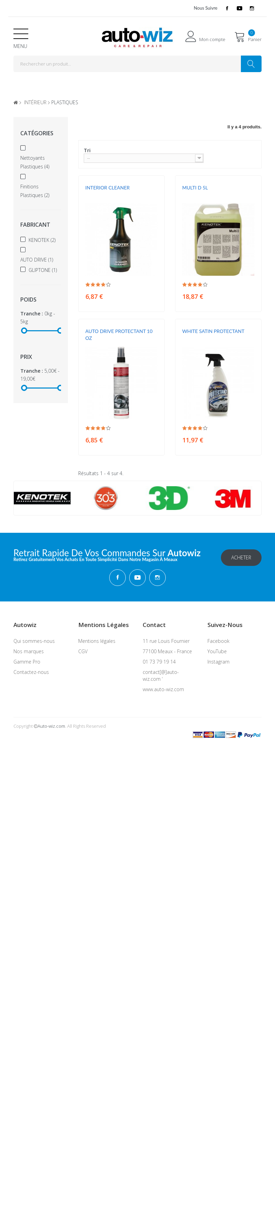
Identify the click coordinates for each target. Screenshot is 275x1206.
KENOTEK (42, 240)
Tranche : (31, 314)
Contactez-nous (31, 671)
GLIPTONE (43, 270)
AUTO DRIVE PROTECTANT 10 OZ (119, 334)
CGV (83, 650)
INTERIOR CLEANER (107, 187)
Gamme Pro (26, 660)
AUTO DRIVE (36, 259)
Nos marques (28, 650)
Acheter (241, 556)
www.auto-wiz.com (163, 688)
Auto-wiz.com (51, 725)
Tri (87, 150)
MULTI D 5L (195, 187)
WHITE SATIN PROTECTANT (213, 331)
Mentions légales (96, 640)
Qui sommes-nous (34, 640)
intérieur (35, 102)
